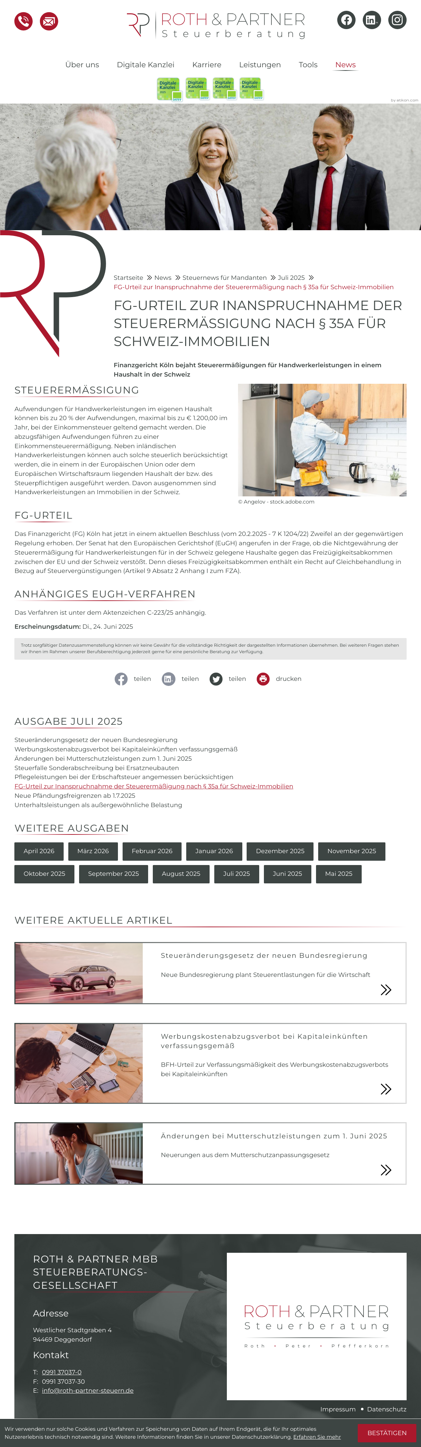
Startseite (129, 278)
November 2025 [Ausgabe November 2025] (353, 851)
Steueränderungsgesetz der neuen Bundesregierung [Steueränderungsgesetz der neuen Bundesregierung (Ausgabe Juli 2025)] (96, 740)
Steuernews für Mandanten (226, 278)
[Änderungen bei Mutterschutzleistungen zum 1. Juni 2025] (210, 1154)
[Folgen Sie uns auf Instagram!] (397, 20)
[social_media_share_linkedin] (183, 679)
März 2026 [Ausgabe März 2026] (93, 851)
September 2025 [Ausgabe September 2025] (113, 874)
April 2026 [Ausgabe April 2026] (39, 851)
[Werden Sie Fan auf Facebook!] (346, 20)
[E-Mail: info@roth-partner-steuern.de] (45, 21)
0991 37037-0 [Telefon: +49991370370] (62, 1373)
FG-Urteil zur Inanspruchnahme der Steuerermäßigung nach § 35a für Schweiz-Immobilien (254, 287)
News (345, 64)
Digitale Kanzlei (145, 64)
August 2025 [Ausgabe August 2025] (182, 874)
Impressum (338, 1410)
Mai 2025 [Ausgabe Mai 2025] (340, 874)
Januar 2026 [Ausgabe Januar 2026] (215, 851)
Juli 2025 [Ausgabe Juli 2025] (237, 874)
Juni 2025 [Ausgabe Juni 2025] (288, 874)
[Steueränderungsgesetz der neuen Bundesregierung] (210, 973)
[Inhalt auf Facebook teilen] (135, 679)
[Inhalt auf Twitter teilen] (230, 679)
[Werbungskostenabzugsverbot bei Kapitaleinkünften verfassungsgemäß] (210, 1063)
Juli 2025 (292, 278)
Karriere (206, 64)
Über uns (82, 64)
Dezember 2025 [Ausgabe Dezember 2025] (281, 851)
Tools (308, 64)
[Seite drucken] (281, 679)
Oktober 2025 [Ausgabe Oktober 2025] (44, 874)
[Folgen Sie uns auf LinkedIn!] (372, 20)
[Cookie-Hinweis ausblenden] (387, 1433)
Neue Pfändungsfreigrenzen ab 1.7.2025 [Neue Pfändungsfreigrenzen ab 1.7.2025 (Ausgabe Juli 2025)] (75, 796)
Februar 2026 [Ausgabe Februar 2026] (152, 851)
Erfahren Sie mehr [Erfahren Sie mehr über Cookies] (317, 1437)
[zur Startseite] (216, 25)
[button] (23, 21)
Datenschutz (387, 1410)
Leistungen (260, 64)
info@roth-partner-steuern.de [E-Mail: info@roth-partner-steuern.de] (88, 1391)
